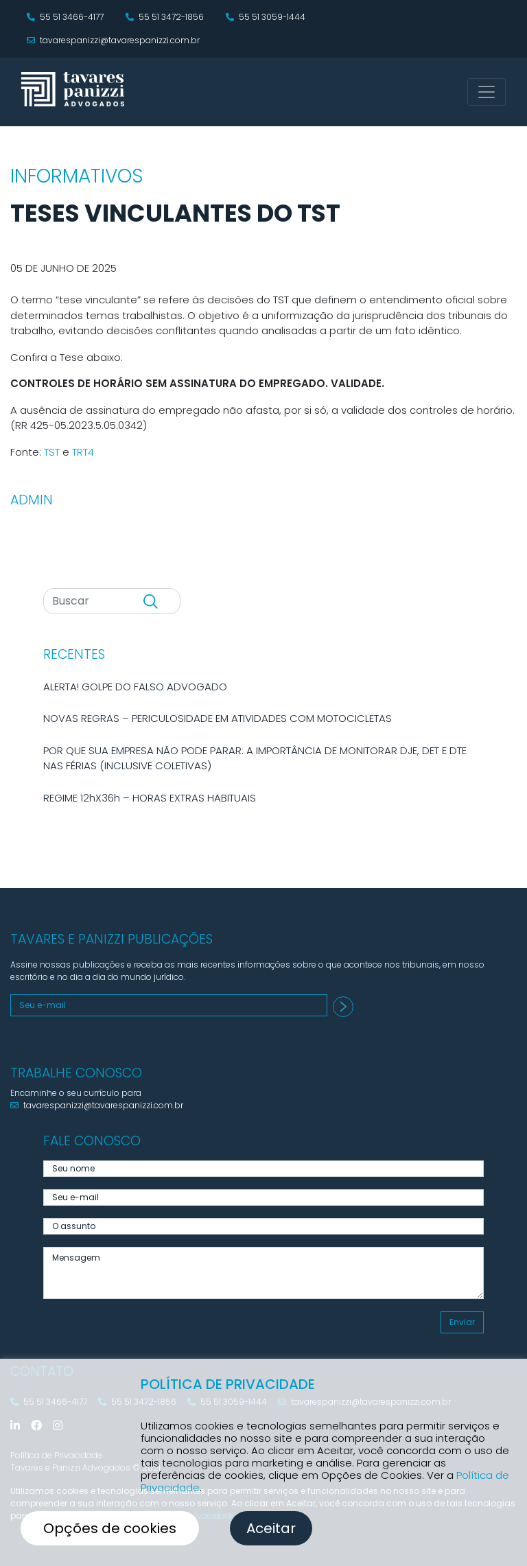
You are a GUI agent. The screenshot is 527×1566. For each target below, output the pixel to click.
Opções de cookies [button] (109, 1528)
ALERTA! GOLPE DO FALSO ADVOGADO (135, 686)
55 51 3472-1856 (165, 17)
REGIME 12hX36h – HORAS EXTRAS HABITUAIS (149, 798)
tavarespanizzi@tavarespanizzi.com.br (113, 40)
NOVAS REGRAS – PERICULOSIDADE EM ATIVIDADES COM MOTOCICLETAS (217, 718)
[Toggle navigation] (486, 92)
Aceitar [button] (271, 1528)
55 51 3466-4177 (65, 17)
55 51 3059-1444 (265, 17)
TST (52, 452)
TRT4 (83, 452)
